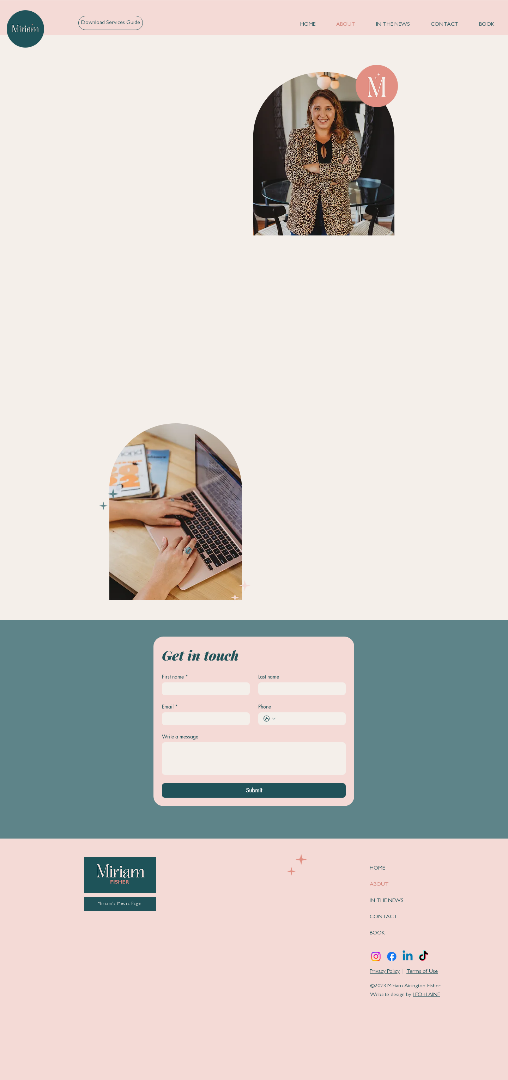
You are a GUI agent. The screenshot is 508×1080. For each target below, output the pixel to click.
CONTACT (384, 917)
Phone (264, 707)
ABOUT (379, 885)
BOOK (377, 933)
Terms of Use (422, 972)
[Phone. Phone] (309, 718)
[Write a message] (254, 758)
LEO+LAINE (426, 995)
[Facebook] (392, 956)
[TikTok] (423, 956)
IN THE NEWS (387, 901)
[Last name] (300, 688)
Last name (268, 677)
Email (170, 707)
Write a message (180, 737)
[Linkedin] (407, 956)
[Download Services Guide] (110, 23)
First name (175, 677)
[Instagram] (376, 956)
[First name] (204, 688)
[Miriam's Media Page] (120, 904)
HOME (377, 868)
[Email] (204, 718)
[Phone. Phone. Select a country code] (269, 718)
